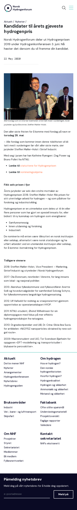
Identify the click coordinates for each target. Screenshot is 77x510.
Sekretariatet (12, 447)
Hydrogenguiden (13, 385)
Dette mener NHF (14, 363)
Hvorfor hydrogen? (51, 376)
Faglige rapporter (50, 420)
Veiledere (45, 425)
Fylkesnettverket (14, 461)
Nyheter (20, 21)
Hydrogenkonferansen (16, 376)
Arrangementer (13, 372)
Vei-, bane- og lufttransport (20, 411)
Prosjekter (10, 438)
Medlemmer (11, 452)
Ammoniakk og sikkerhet (54, 389)
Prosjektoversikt (49, 416)
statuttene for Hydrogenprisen (38, 165)
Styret (7, 443)
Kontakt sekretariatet (50, 436)
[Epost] (27, 494)
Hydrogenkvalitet (50, 380)
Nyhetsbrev (10, 381)
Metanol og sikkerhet (52, 393)
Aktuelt (8, 21)
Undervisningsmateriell (53, 411)
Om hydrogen (50, 358)
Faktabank (48, 402)
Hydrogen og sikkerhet (53, 385)
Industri (8, 407)
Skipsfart (9, 416)
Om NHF (10, 434)
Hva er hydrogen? (50, 363)
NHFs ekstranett (50, 443)
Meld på (63, 494)
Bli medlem (10, 456)
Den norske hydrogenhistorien (50, 370)
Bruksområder (15, 402)
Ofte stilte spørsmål (52, 407)
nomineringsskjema (31, 172)
